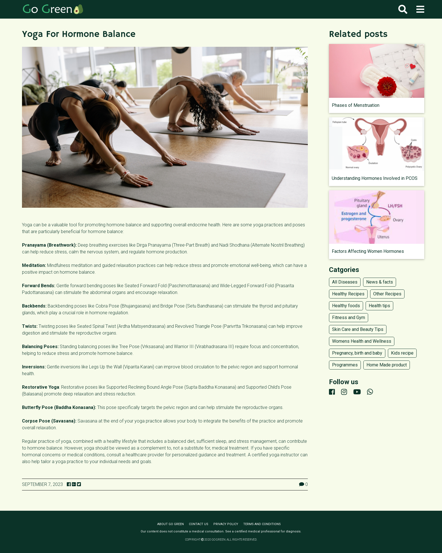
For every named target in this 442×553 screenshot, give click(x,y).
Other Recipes (387, 294)
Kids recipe (402, 353)
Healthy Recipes (348, 294)
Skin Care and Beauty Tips (357, 329)
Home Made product (386, 365)
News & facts (379, 282)
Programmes (345, 365)
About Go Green (170, 524)
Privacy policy (225, 524)
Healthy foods (346, 305)
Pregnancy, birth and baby (357, 353)
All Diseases (344, 282)
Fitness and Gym (348, 317)
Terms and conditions (262, 524)
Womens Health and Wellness (361, 341)
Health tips (379, 305)
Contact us (198, 524)
